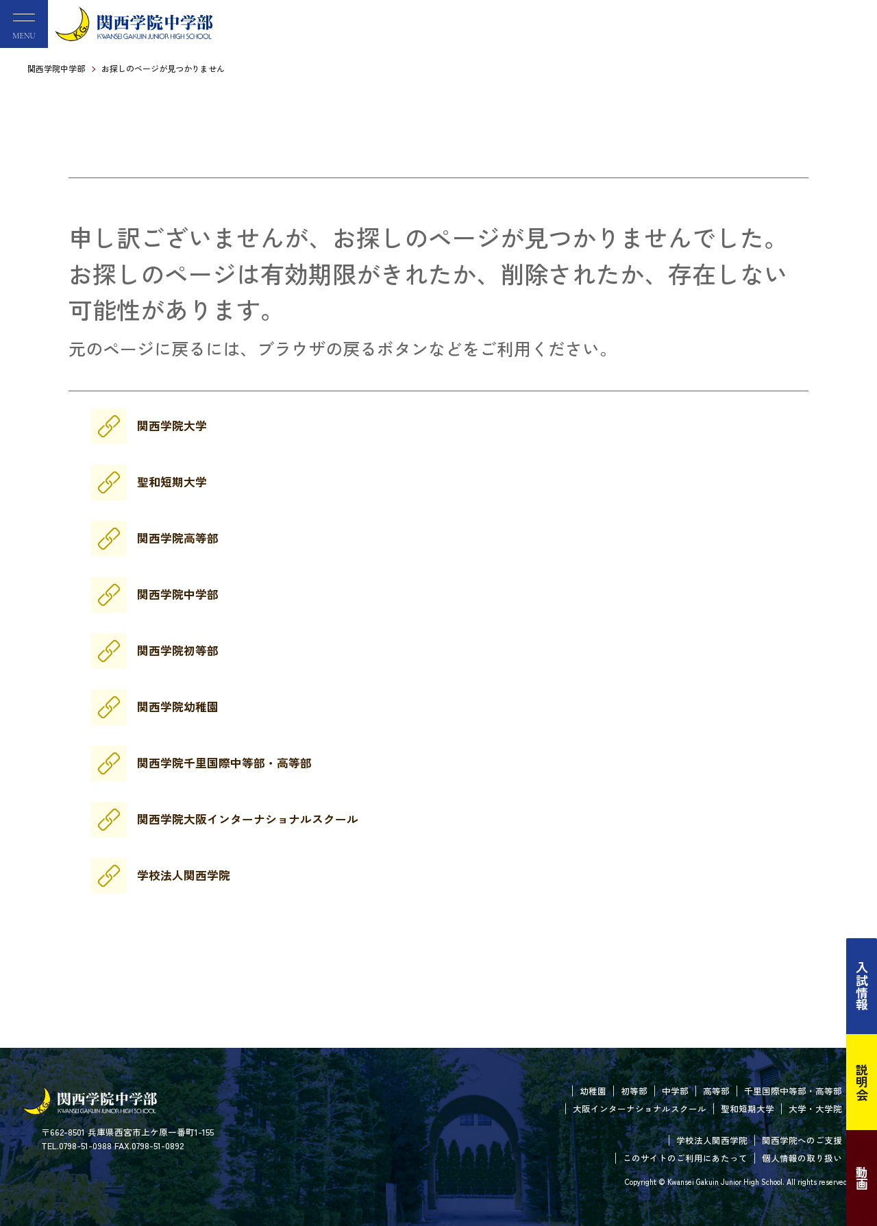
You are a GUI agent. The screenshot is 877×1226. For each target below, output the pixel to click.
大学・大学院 (815, 1108)
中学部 (675, 1090)
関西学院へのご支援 (802, 1140)
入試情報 (862, 986)
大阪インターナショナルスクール (639, 1108)
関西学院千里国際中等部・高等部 (224, 763)
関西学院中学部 (56, 68)
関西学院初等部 (178, 650)
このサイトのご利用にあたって (685, 1157)
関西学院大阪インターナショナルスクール (247, 819)
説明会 (862, 1082)
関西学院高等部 (178, 538)
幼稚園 (593, 1090)
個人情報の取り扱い (802, 1157)
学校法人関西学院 (183, 875)
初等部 (634, 1090)
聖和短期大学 (172, 482)
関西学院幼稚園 (178, 706)
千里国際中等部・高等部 (793, 1090)
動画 (862, 1178)
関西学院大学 (172, 425)
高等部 (716, 1090)
